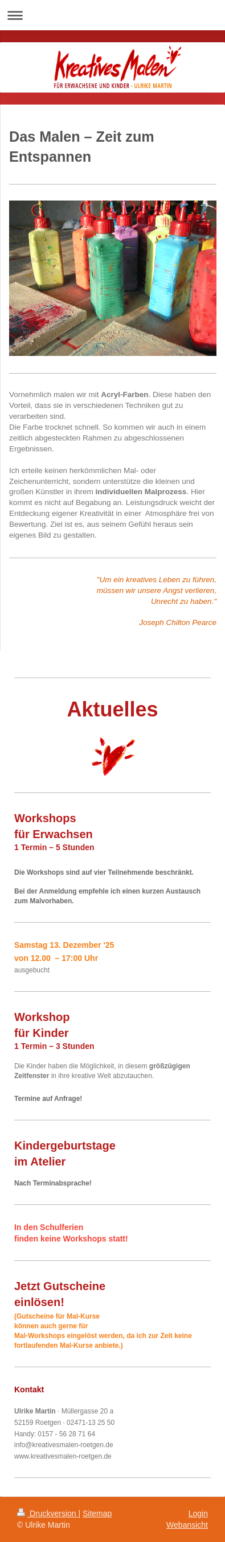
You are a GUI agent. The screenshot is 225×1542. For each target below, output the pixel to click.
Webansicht (187, 1524)
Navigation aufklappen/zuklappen (112, 15)
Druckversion (47, 1513)
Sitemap (97, 1513)
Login (198, 1513)
